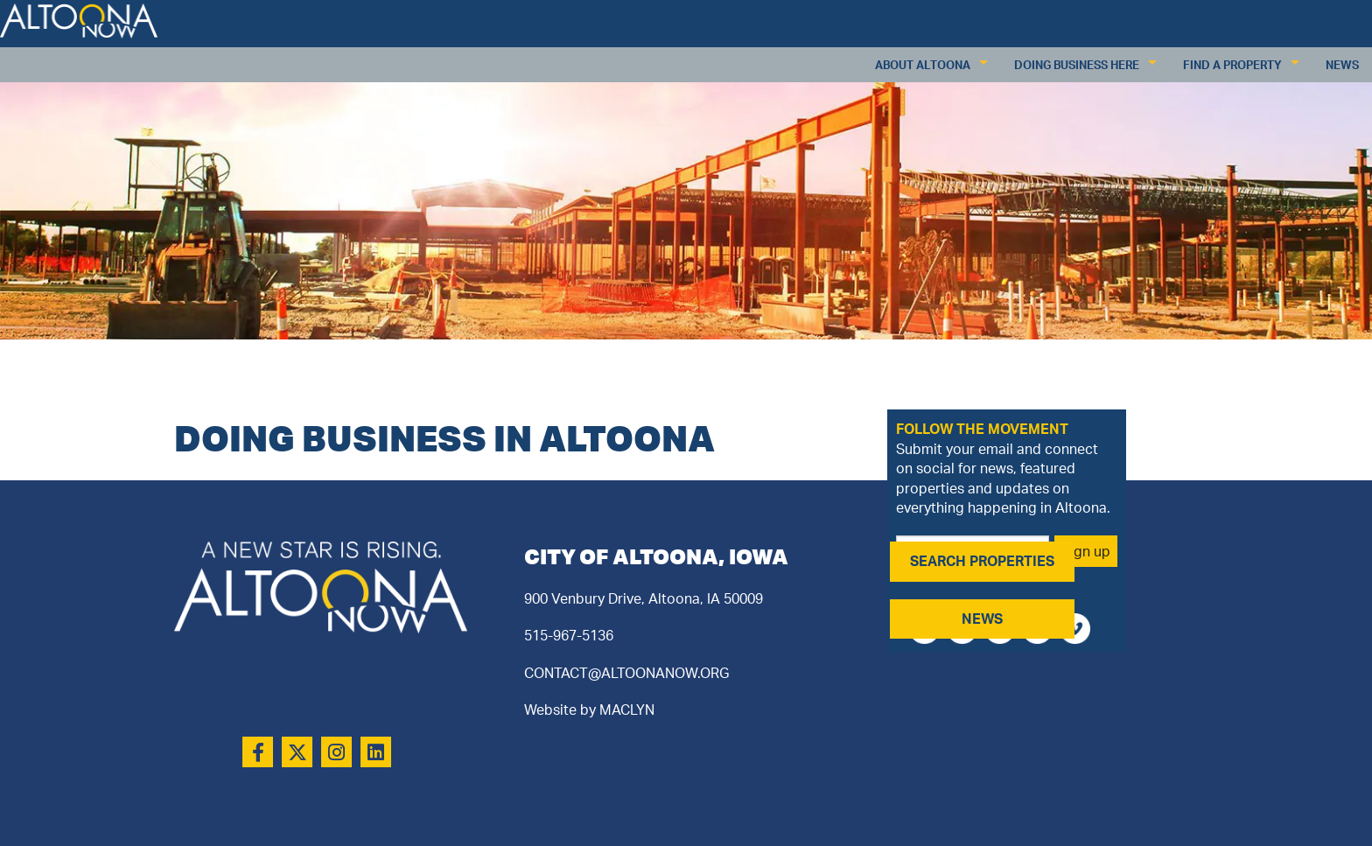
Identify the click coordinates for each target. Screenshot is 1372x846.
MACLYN (626, 709)
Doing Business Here (1076, 65)
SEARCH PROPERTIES (982, 561)
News (1342, 65)
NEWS (982, 618)
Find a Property (1232, 65)
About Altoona (922, 65)
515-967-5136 (568, 635)
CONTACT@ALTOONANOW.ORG (626, 673)
